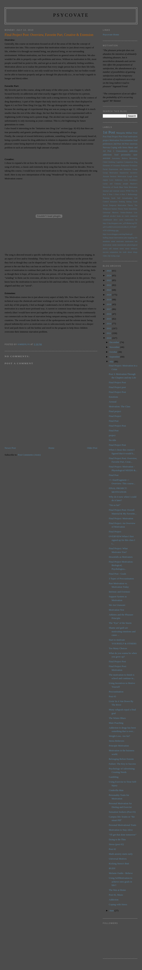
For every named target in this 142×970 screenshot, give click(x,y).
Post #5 (134, 191)
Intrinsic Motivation (118, 176)
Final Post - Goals (117, 573)
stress (122, 249)
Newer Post (10, 448)
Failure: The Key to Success (122, 763)
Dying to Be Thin (117, 839)
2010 (109, 338)
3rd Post (125, 144)
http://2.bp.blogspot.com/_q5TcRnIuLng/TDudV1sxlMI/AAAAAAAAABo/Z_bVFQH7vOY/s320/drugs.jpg (120, 226)
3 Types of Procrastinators (121, 578)
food (116, 155)
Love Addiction (115, 180)
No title (112, 440)
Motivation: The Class (119, 406)
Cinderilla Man (116, 790)
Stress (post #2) (116, 844)
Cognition (120, 162)
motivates (120, 241)
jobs (125, 238)
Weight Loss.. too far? (119, 736)
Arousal (112, 401)
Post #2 (112, 849)
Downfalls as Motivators (121, 557)
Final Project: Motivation (121, 518)
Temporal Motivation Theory (121, 205)
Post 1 (111, 151)
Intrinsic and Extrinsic (119, 591)
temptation (114, 252)
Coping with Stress (119, 147)
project (112, 435)
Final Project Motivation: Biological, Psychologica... (121, 565)
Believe (125, 158)
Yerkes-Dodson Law (128, 213)
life (136, 238)
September (114, 356)
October (113, 351)
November (114, 347)
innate (111, 238)
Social (105, 205)
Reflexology (132, 194)
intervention (118, 238)
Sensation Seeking (117, 202)
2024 (109, 275)
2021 (109, 289)
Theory (120, 209)
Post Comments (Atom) (29, 454)
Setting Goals (131, 202)
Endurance (125, 166)
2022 (109, 285)
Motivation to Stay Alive (121, 829)
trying (113, 256)
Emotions (113, 396)
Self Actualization (124, 198)
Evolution (133, 166)
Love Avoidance (130, 180)
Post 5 (124, 194)
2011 (109, 333)
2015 (109, 318)
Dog (135, 162)
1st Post (109, 132)
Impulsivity (124, 173)
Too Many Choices (118, 648)
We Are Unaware (117, 605)
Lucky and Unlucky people (115, 184)
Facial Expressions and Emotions (117, 169)
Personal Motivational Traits (122, 825)
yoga (118, 256)
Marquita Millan (124, 132)
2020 (109, 294)
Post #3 (112, 696)
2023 (109, 280)
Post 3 (111, 194)
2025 (109, 270)
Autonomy (116, 158)
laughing (131, 238)
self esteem (113, 249)
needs (114, 245)
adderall (106, 216)
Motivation (114, 140)
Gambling (114, 777)
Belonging (133, 158)
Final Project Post (114, 136)
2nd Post (117, 144)
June (111, 910)
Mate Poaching (116, 722)
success (106, 252)
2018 (109, 304)
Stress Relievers (116, 740)
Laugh (129, 176)
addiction (133, 151)
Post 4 (118, 194)
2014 (109, 323)
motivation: (107, 245)
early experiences (126, 220)
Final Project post (117, 387)
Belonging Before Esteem (121, 759)
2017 (109, 309)
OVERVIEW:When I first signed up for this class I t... (122, 540)
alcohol (113, 216)
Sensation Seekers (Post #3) (122, 811)
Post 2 (105, 194)
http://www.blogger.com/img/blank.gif (117, 234)
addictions (107, 155)
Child (105, 162)
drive (115, 220)
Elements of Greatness (111, 166)
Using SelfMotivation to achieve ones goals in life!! (120, 882)
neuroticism (121, 245)
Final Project (115, 416)
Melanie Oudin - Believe (121, 873)
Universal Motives (110, 213)
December (114, 342)
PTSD (128, 191)
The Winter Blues (117, 718)
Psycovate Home (111, 34)
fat (136, 220)
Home (51, 448)
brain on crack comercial (127, 216)
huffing (105, 238)
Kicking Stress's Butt (119, 863)
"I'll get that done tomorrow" (122, 834)
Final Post (114, 420)
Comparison (128, 162)
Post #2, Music (116, 894)
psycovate (71, 15)
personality (126, 155)
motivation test (131, 241)
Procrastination (126, 140)
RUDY (112, 868)
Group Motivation (110, 173)
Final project (115, 411)
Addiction (114, 899)
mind (113, 241)
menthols (106, 241)
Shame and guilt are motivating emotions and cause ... (122, 631)
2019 (109, 299)
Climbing (111, 162)
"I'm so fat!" (115, 505)
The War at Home (117, 890)
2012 (109, 328)
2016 (109, 314)
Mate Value (123, 187)
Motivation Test (116, 609)
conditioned (107, 220)
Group (134, 169)
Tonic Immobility (130, 209)
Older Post (92, 448)
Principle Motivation (119, 745)
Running (106, 198)
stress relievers (131, 249)
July (111, 361)
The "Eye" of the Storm (120, 623)
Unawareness (121, 151)
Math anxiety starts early (121, 853)
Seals (113, 198)
